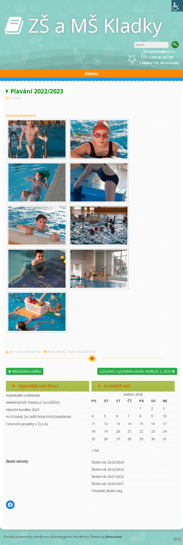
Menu (91, 73)
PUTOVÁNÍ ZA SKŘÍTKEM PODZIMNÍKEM (38, 416)
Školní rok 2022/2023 (82, 351)
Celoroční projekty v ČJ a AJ (27, 424)
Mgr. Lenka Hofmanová (24, 351)
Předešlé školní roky (107, 491)
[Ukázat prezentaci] (21, 115)
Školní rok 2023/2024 (108, 462)
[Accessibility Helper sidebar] (177, 5)
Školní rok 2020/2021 (108, 483)
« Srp (95, 450)
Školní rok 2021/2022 (108, 476)
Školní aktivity (56, 351)
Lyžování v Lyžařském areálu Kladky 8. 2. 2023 (137, 371)
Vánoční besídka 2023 (22, 409)
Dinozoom (113, 537)
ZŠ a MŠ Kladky (95, 25)
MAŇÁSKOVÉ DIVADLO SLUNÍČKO (33, 402)
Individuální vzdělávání (23, 395)
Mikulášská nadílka (24, 371)
